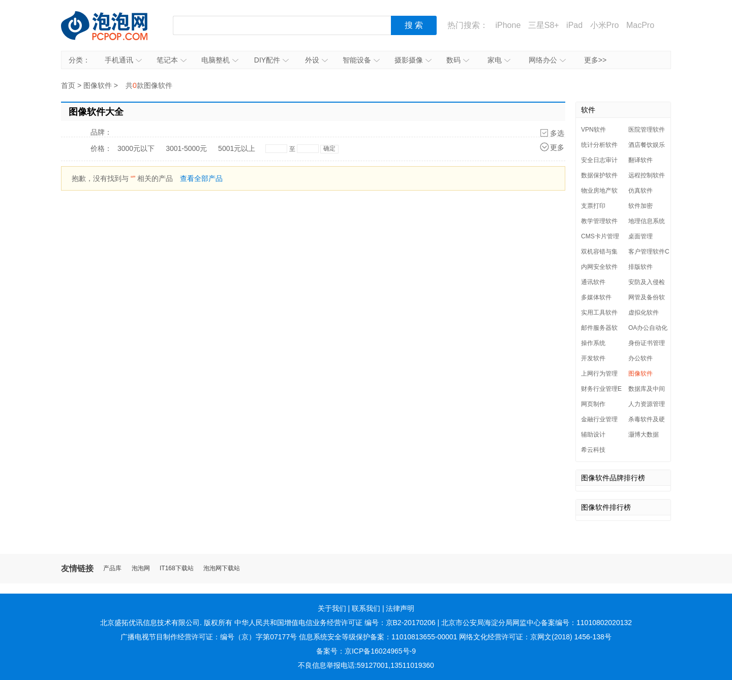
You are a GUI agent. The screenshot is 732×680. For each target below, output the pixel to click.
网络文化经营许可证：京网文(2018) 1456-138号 (535, 637)
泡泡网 (141, 568)
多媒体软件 (596, 297)
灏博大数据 (643, 434)
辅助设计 (593, 434)
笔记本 (172, 60)
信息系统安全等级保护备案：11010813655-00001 (378, 637)
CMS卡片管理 (600, 236)
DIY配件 (271, 60)
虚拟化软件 (643, 312)
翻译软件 (640, 160)
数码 (457, 60)
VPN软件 (593, 129)
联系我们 (366, 608)
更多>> (595, 60)
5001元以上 (236, 148)
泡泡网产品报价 (114, 25)
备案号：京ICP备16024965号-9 (366, 651)
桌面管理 (640, 236)
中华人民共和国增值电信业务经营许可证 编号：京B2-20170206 (335, 623)
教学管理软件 (599, 221)
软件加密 (640, 205)
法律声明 (400, 608)
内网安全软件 (599, 266)
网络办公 (547, 60)
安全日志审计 (599, 160)
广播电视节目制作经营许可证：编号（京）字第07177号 (208, 637)
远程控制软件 (646, 175)
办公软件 (640, 358)
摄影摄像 (413, 60)
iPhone (508, 25)
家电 (498, 60)
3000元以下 (136, 148)
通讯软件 (593, 282)
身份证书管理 (646, 343)
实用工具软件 (599, 312)
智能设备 (361, 60)
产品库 (112, 568)
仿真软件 (640, 190)
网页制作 (593, 404)
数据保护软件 (599, 175)
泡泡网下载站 (221, 568)
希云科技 (593, 449)
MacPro (640, 25)
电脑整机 (219, 60)
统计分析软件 (599, 144)
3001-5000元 (186, 148)
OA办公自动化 (647, 327)
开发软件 (593, 358)
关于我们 (332, 608)
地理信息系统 (646, 221)
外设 (316, 60)
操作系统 (593, 343)
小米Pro (604, 25)
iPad (574, 25)
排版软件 (640, 266)
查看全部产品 (201, 178)
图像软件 (97, 85)
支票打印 (593, 205)
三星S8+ (543, 25)
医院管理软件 (646, 129)
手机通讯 (123, 60)
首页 (68, 85)
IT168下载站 (177, 568)
